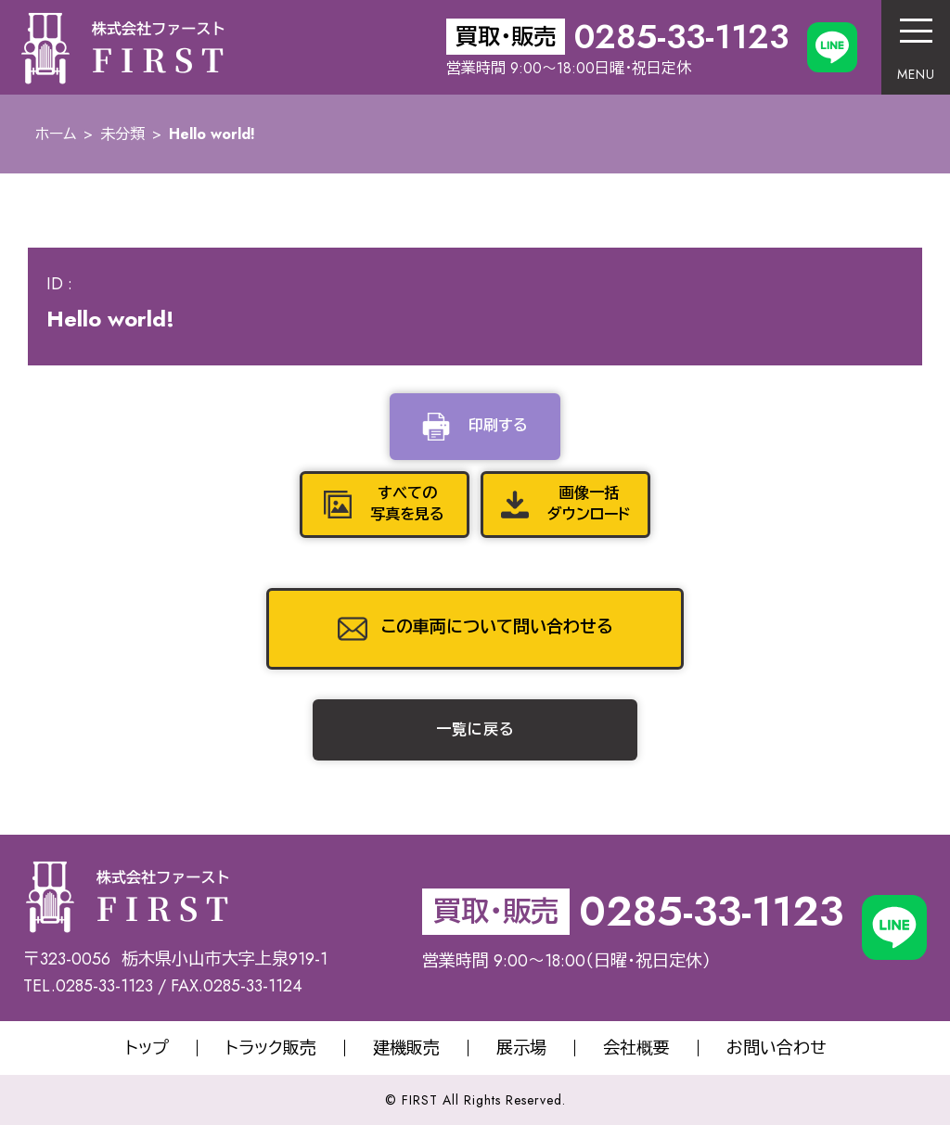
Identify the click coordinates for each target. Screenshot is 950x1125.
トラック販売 (270, 1048)
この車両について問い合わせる (497, 627)
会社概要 (636, 1048)
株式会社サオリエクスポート (122, 47)
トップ (147, 1048)
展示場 (521, 1048)
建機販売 (406, 1048)
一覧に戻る (475, 729)
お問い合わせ (776, 1048)
